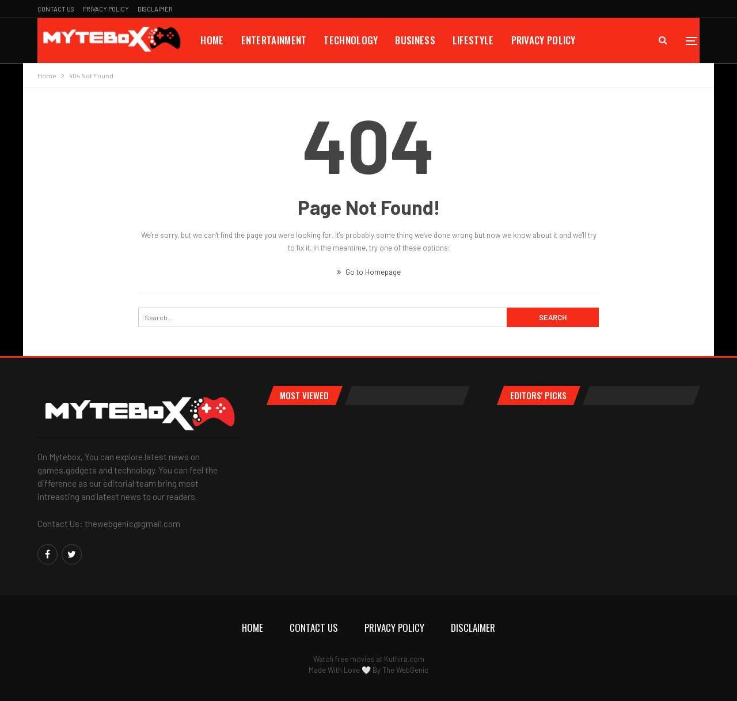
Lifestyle (473, 40)
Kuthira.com (404, 659)
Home (211, 40)
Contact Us (55, 9)
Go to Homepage (369, 271)
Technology (351, 40)
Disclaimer (155, 9)
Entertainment (274, 40)
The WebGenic (405, 670)
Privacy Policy (106, 9)
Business (415, 40)
